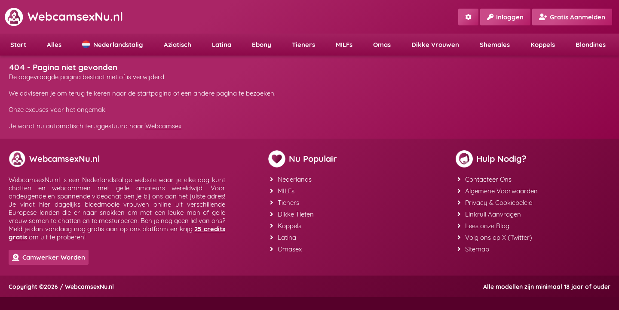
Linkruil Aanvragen (489, 214)
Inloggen (505, 17)
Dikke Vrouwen (435, 44)
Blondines (591, 44)
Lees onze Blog (483, 226)
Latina (221, 44)
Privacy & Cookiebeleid (495, 202)
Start (18, 44)
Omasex (286, 249)
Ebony (261, 44)
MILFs (344, 44)
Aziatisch (177, 44)
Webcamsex (163, 126)
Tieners (303, 44)
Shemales (495, 44)
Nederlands (291, 179)
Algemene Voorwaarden (497, 191)
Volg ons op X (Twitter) (494, 237)
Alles (54, 44)
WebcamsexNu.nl (63, 16)
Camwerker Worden (48, 257)
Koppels (542, 44)
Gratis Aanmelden (572, 17)
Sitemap (473, 249)
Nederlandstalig (112, 44)
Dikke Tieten (292, 214)
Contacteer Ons (484, 179)
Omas (382, 44)
